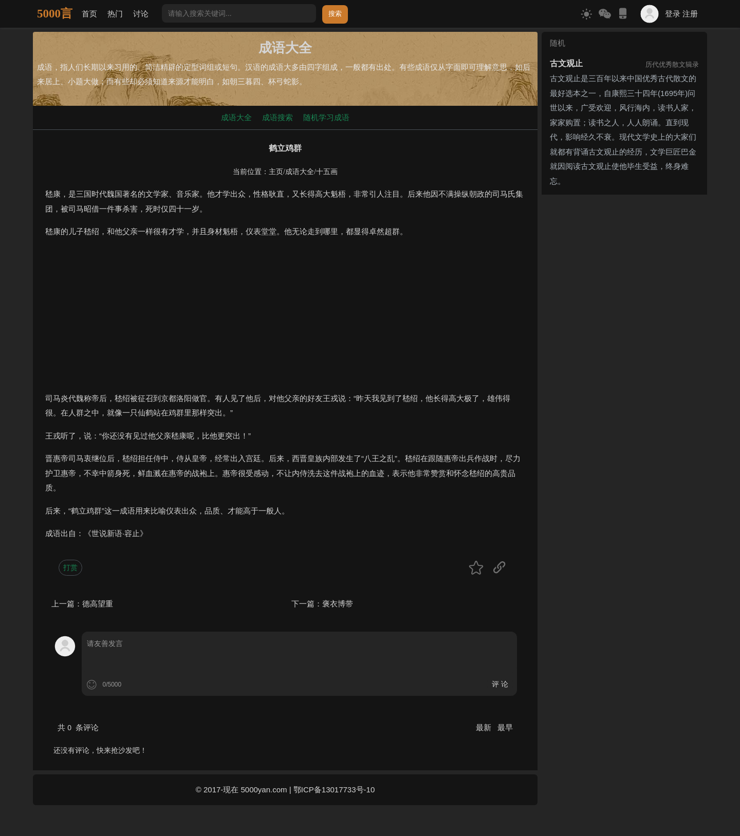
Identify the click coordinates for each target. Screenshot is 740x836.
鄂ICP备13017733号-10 (334, 789)
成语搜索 (277, 117)
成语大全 (236, 117)
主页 (276, 172)
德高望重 (97, 603)
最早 (505, 727)
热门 (115, 13)
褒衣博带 (337, 603)
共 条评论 (78, 727)
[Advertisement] (285, 319)
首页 (89, 13)
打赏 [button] (70, 567)
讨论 (141, 13)
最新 (484, 727)
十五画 (327, 172)
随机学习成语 (326, 117)
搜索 (335, 13)
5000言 (54, 13)
